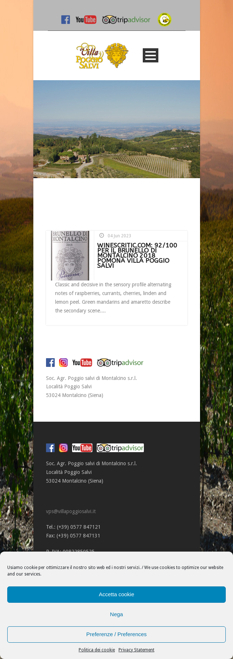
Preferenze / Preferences (116, 634)
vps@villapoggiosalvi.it (71, 511)
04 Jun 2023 (119, 235)
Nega (116, 614)
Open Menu (150, 55)
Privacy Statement (136, 649)
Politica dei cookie (97, 649)
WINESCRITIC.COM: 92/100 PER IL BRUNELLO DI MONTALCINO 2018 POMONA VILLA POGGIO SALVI (137, 256)
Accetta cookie (116, 594)
